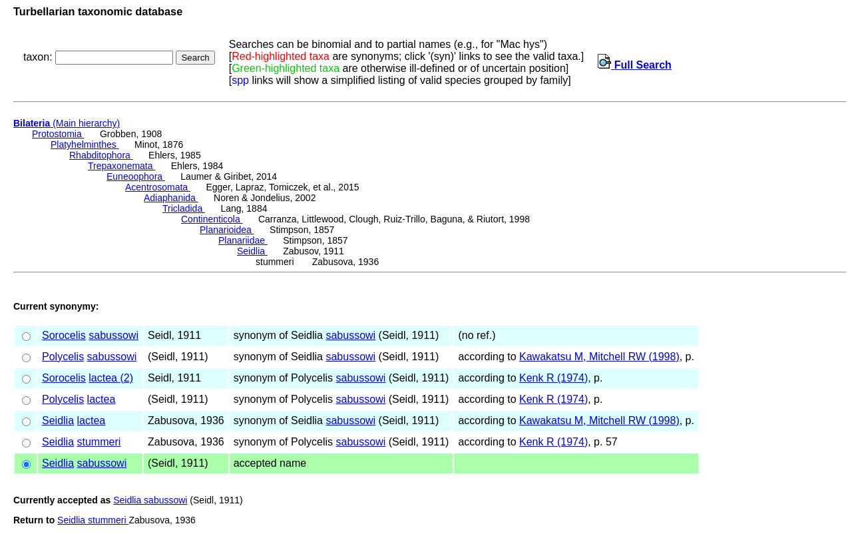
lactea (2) (111, 378)
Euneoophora (135, 176)
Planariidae (243, 240)
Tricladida (183, 208)
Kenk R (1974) (553, 378)
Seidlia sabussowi (150, 500)
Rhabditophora (101, 155)
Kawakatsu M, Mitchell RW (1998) (599, 356)
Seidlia (252, 251)
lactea (101, 399)
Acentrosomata (157, 187)
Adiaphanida (171, 197)
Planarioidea (227, 229)
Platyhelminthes (85, 144)
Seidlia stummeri (92, 520)
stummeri (98, 441)
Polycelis (63, 356)
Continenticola (212, 219)
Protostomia (58, 134)
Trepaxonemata (121, 165)
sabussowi (113, 335)
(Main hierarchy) (66, 123)
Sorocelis (64, 335)
